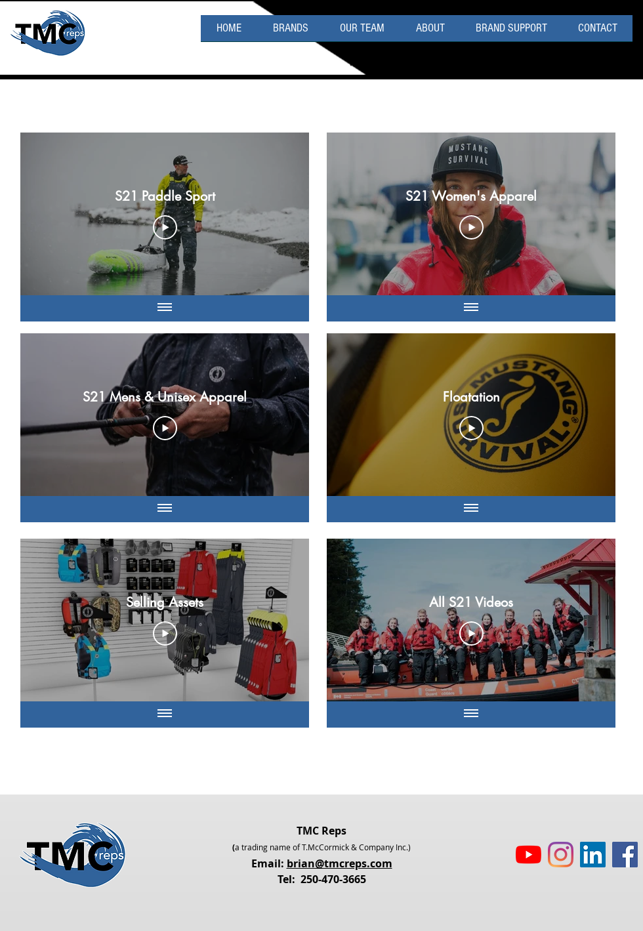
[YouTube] (528, 854)
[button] (511, 32)
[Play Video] (165, 228)
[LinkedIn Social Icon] (593, 854)
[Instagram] (560, 854)
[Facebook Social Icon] (625, 854)
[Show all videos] (164, 308)
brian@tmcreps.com (339, 863)
